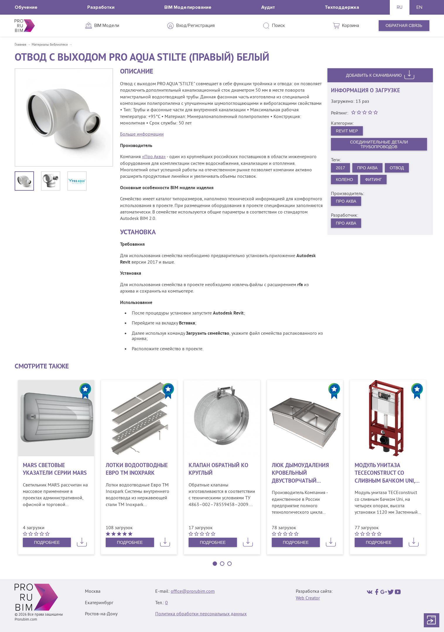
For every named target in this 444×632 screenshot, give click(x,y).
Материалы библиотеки (50, 45)
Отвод (397, 167)
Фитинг (373, 179)
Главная (20, 45)
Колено (344, 179)
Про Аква (367, 167)
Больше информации (142, 134)
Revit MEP (347, 131)
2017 (340, 167)
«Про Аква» (154, 157)
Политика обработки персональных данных (201, 614)
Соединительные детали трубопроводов (379, 144)
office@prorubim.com (193, 592)
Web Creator (308, 598)
